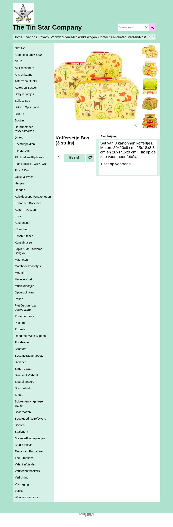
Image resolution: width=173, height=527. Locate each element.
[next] (153, 37)
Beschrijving (109, 136)
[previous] (149, 37)
